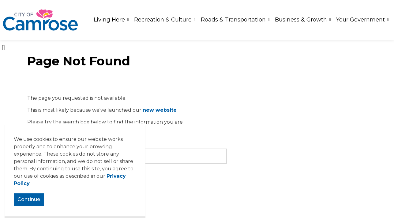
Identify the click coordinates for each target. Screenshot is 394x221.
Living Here (109, 19)
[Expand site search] (3, 47)
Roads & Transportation (233, 19)
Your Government (360, 19)
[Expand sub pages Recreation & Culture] (195, 20)
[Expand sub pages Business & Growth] (330, 20)
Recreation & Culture (163, 19)
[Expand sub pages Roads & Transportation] (269, 20)
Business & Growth (301, 19)
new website (160, 110)
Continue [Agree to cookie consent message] (29, 199)
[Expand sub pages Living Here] (128, 20)
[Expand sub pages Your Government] (388, 20)
